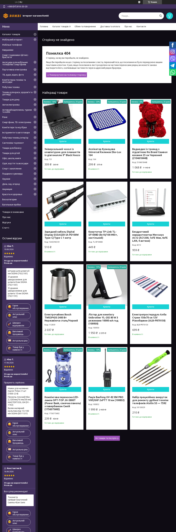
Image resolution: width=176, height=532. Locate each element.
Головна (44, 26)
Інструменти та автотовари (16, 132)
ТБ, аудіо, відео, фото (13, 75)
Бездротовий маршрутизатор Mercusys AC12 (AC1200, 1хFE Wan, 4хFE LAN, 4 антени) (150, 236)
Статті (5, 227)
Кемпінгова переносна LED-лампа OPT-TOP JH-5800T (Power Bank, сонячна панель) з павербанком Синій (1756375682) (63, 403)
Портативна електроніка (14, 69)
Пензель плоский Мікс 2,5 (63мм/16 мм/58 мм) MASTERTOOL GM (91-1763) (19, 401)
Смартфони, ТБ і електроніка (16, 122)
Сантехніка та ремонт (13, 143)
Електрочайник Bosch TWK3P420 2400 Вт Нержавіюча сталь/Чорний (61, 317)
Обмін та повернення (85, 26)
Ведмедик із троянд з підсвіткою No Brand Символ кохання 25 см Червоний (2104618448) (150, 154)
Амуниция (7, 189)
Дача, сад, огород (11, 184)
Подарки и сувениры (12, 174)
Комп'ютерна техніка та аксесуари (14, 81)
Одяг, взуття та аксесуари (15, 163)
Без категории (9, 199)
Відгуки (6, 222)
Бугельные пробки (11, 204)
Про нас (128, 26)
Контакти (141, 26)
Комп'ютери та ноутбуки (14, 127)
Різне (4, 117)
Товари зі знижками (13, 212)
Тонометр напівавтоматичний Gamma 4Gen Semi (17, 500)
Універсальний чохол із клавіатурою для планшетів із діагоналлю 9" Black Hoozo (62, 152)
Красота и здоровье (12, 194)
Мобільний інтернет (12, 39)
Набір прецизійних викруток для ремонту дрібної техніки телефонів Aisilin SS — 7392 (150, 400)
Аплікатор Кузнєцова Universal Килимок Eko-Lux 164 (104, 152)
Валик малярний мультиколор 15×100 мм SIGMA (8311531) (18, 411)
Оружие (6, 179)
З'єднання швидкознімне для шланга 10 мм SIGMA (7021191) (18, 292)
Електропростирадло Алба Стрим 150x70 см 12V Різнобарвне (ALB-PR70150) (149, 317)
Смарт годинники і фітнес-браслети (15, 56)
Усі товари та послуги (106, 438)
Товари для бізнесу (11, 148)
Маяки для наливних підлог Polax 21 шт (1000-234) (18, 391)
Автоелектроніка (10, 105)
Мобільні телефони (12, 45)
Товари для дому (10, 99)
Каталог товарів (61, 26)
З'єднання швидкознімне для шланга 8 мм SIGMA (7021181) (17, 281)
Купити (62, 141)
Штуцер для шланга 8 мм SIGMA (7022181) (18, 272)
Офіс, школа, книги (11, 158)
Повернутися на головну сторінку (67, 75)
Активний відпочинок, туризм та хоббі (17, 111)
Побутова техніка (10, 87)
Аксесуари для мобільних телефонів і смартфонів (15, 63)
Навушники (7, 50)
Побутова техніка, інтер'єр (15, 138)
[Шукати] (160, 15)
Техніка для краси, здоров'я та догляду (17, 93)
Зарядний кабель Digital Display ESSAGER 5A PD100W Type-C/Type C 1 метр (62, 234)
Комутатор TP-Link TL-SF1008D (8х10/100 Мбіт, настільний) (103, 234)
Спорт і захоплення (11, 168)
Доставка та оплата (110, 26)
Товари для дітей (11, 153)
